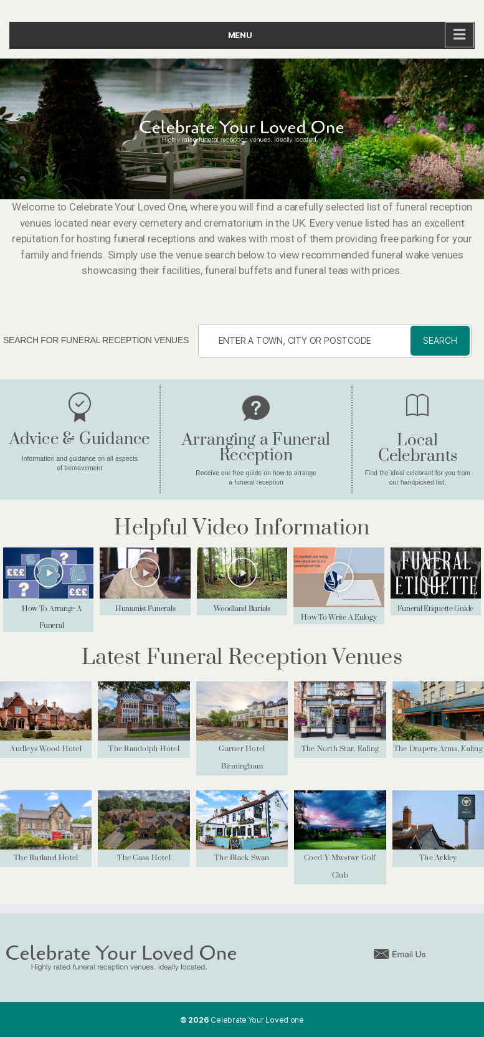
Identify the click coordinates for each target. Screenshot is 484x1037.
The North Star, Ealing (340, 749)
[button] (48, 573)
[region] (242, 129)
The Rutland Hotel (46, 858)
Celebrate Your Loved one (257, 1020)
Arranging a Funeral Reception (256, 448)
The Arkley (438, 858)
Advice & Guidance (79, 439)
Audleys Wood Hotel (46, 749)
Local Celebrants (418, 448)
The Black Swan (242, 858)
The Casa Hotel (144, 858)
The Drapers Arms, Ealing (438, 749)
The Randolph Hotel (143, 749)
